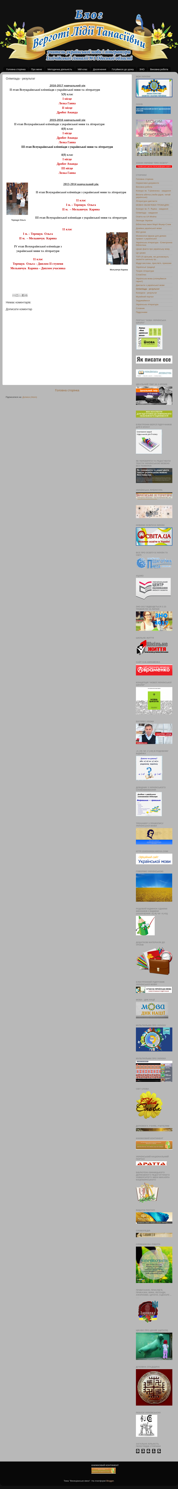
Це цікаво (141, 253)
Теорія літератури (145, 271)
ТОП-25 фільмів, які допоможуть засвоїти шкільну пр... (152, 258)
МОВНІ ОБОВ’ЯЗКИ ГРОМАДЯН (152, 205)
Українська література (147, 304)
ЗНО (142, 69)
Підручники (141, 312)
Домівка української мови (149, 228)
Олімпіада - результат (148, 289)
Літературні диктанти (146, 201)
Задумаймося (143, 300)
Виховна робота (159, 69)
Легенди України (144, 220)
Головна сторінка (16, 69)
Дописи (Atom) (29, 397)
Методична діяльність (60, 69)
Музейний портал (145, 296)
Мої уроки (141, 232)
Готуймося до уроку (123, 69)
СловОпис (141, 274)
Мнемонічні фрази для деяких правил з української (151, 237)
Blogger (110, 1481)
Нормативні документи (147, 183)
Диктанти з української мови (150, 285)
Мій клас (82, 69)
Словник (140, 308)
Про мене (36, 69)
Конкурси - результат (146, 293)
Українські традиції (145, 267)
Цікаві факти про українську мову (153, 249)
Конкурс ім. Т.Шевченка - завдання (153, 191)
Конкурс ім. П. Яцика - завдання (152, 209)
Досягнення (99, 69)
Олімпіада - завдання (147, 213)
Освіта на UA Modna (146, 216)
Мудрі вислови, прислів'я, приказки (153, 263)
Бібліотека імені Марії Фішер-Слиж (153, 224)
